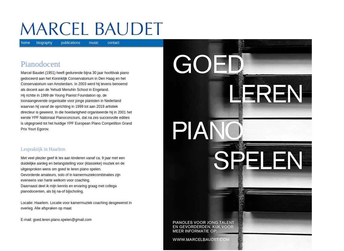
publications (70, 43)
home (25, 43)
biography (44, 43)
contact (113, 43)
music (93, 43)
